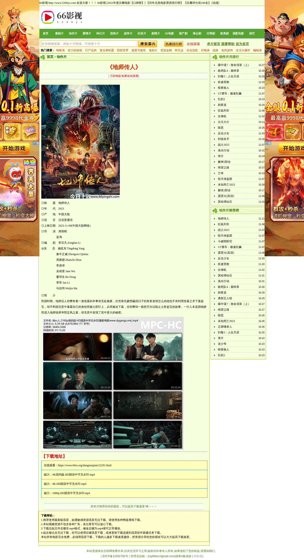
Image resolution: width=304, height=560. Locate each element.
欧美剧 (224, 33)
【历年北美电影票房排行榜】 (164, 3)
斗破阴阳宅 (225, 241)
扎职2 (221, 99)
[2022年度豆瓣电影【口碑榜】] (126, 3)
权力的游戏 (75, 50)
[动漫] (215, 3)
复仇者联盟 (107, 50)
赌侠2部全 (224, 190)
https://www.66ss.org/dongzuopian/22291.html (85, 465)
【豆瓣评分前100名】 (197, 3)
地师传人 (223, 218)
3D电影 (169, 33)
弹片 (221, 156)
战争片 (128, 33)
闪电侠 (205, 50)
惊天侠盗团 (225, 179)
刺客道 (222, 105)
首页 (45, 33)
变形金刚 (166, 50)
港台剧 (197, 33)
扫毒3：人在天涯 (228, 76)
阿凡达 (179, 50)
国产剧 (183, 33)
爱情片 (87, 33)
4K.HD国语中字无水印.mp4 (69, 483)
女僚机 (222, 116)
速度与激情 (138, 50)
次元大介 (223, 122)
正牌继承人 (225, 326)
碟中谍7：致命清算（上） (234, 65)
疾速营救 (223, 82)
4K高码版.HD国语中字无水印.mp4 (73, 474)
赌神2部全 (224, 161)
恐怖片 (114, 33)
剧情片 (155, 33)
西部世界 (122, 50)
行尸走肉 (91, 50)
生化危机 (192, 50)
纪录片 (142, 33)
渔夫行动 (223, 150)
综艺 (252, 33)
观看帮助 (227, 44)
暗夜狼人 (223, 87)
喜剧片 (59, 33)
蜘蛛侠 (60, 50)
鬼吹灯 (153, 50)
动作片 (73, 33)
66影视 (101, 3)
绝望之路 (223, 167)
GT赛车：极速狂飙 (230, 93)
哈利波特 (227, 50)
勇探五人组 (225, 298)
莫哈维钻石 (225, 201)
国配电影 (238, 33)
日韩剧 (210, 33)
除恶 (221, 127)
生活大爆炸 (243, 50)
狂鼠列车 (223, 110)
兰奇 (221, 173)
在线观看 (193, 44)
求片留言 (213, 44)
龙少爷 (222, 343)
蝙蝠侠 (257, 50)
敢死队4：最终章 (228, 70)
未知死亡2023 (226, 184)
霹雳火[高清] (226, 196)
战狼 (215, 50)
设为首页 (242, 44)
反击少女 (223, 133)
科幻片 (100, 33)
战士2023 (223, 144)
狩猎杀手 (223, 139)
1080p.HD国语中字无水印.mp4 (71, 493)
